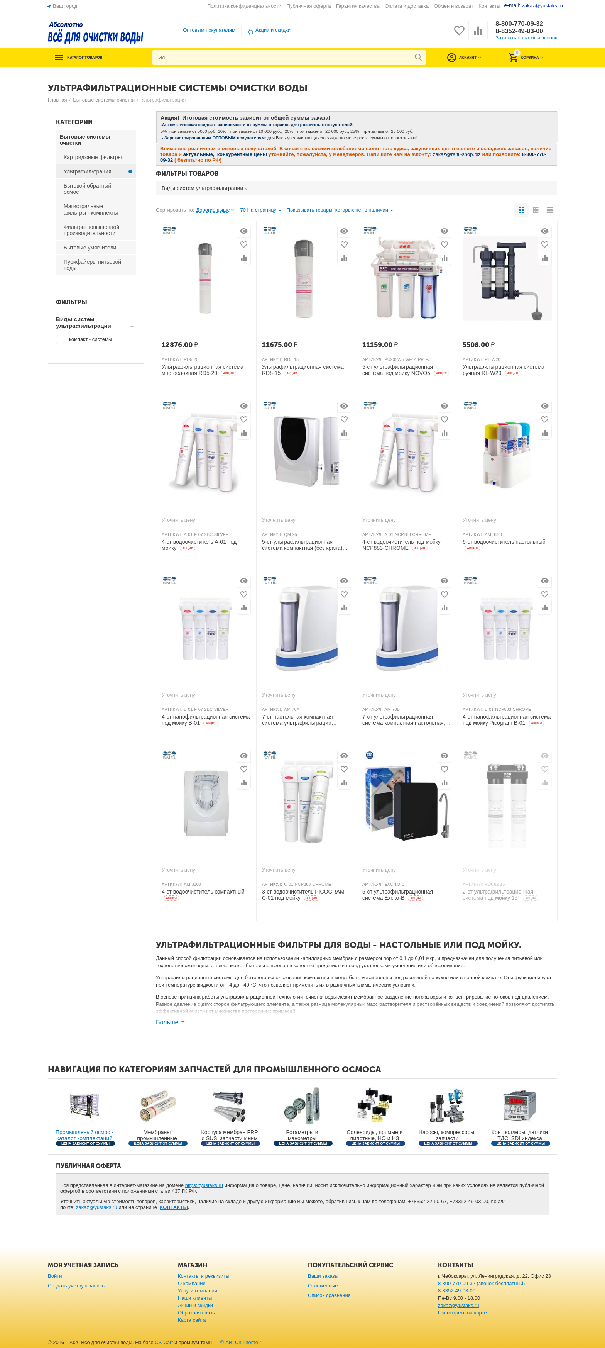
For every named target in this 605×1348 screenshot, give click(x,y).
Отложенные (323, 1286)
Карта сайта (192, 1320)
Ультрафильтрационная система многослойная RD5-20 (202, 370)
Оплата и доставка (407, 6)
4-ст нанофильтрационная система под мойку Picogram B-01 (507, 720)
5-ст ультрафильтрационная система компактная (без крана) (302, 545)
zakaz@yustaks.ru (96, 1207)
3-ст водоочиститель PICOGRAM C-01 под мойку (303, 894)
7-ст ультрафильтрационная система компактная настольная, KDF (403, 720)
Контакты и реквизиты (204, 1276)
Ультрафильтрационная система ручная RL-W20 (503, 370)
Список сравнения (329, 1295)
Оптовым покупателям (209, 30)
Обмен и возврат (453, 6)
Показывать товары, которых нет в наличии (340, 211)
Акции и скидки (273, 30)
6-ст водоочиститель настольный (504, 545)
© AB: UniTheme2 (240, 1342)
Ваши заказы (323, 1276)
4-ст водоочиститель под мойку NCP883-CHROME (401, 545)
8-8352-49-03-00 (521, 31)
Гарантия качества (358, 6)
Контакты (489, 6)
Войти (55, 1276)
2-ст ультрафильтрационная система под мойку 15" (500, 894)
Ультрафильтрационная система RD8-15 (303, 370)
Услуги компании (197, 1291)
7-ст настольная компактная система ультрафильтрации (297, 720)
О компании (192, 1283)
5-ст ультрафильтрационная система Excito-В (397, 894)
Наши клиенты (195, 1298)
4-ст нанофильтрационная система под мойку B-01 (206, 720)
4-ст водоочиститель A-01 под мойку (199, 545)
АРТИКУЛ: (172, 359)
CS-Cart (164, 1342)
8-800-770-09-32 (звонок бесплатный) (481, 1283)
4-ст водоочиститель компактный (203, 894)
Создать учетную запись (76, 1286)
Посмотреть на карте (462, 1313)
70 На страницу (260, 211)
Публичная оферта (309, 6)
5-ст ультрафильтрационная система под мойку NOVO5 (405, 370)
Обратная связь (196, 1313)
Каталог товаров (95, 57)
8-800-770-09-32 (521, 23)
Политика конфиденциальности (244, 6)
